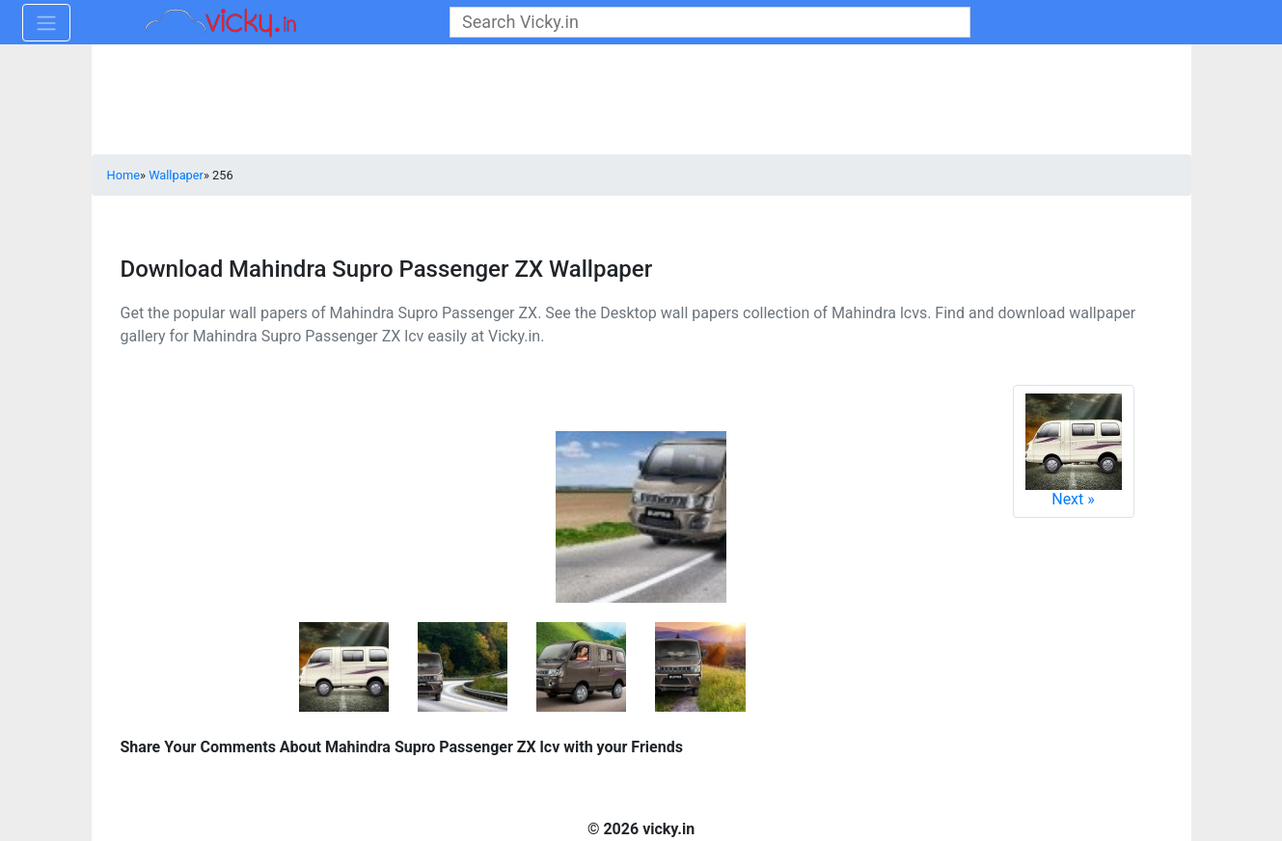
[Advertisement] (641, 101)
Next (1073, 450)
